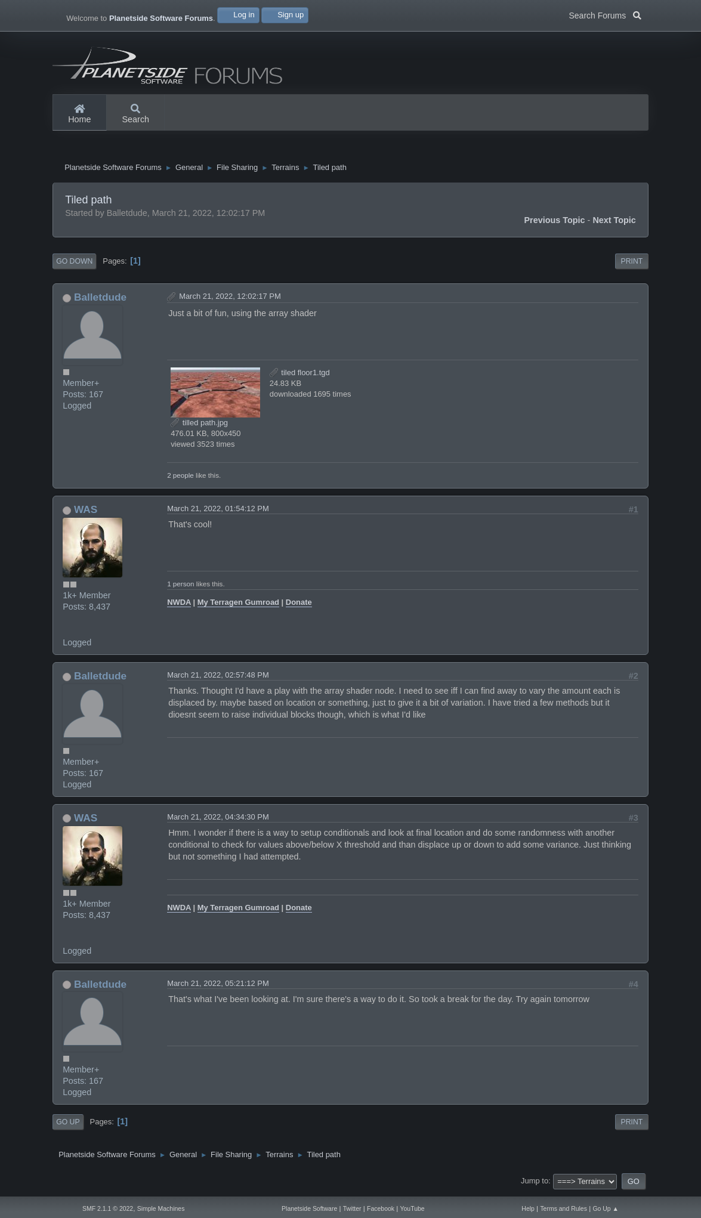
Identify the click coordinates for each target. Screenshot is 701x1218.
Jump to (534, 1184)
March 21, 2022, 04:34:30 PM (218, 819)
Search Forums (605, 14)
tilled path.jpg (199, 425)
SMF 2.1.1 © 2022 (107, 1208)
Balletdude (100, 300)
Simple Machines (161, 1208)
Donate (299, 605)
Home (79, 114)
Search (136, 114)
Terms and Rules (563, 1208)
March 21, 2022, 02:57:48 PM (218, 677)
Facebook (380, 1208)
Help (528, 1208)
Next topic (614, 223)
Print (632, 264)
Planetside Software (309, 1208)
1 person (180, 587)
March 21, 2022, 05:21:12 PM (218, 986)
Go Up (67, 1125)
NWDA (179, 605)
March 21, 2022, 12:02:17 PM (230, 299)
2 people (180, 478)
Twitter (352, 1208)
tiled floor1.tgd (300, 375)
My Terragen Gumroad (238, 605)
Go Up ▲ (605, 1208)
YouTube (412, 1208)
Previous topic (554, 223)
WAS (85, 512)
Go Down (74, 264)
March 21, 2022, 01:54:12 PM (218, 511)
